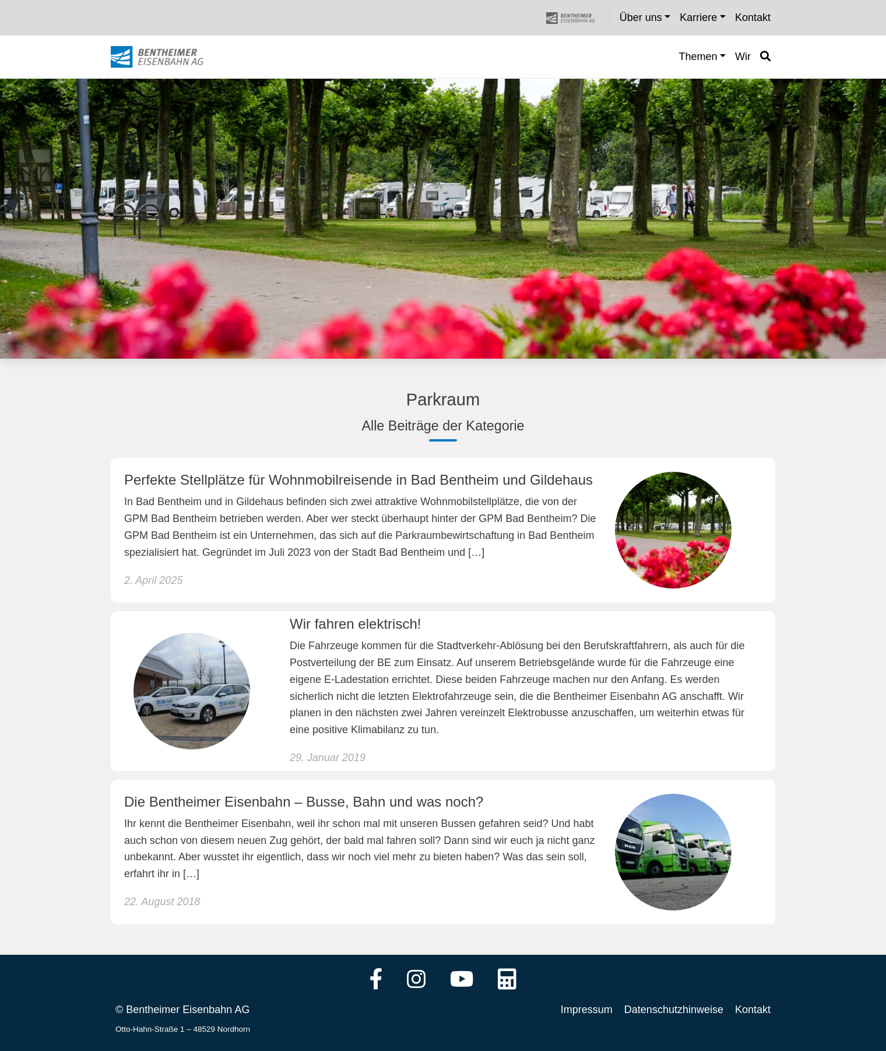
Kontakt (753, 1009)
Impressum (587, 1009)
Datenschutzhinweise (673, 1009)
